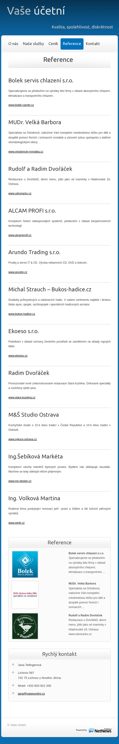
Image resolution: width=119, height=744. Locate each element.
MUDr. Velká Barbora (82, 583)
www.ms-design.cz (19, 481)
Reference (72, 43)
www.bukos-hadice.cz (21, 314)
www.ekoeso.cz (18, 355)
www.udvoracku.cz (19, 193)
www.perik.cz (16, 522)
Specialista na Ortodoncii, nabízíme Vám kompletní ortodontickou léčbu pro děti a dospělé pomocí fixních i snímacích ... (87, 598)
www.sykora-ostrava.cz (22, 439)
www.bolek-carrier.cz (21, 105)
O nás (13, 43)
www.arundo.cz (17, 272)
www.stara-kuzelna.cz (21, 397)
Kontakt (93, 43)
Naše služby (33, 43)
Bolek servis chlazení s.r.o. (86, 553)
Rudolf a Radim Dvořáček (85, 615)
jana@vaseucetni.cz (31, 693)
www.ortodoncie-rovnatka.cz (25, 151)
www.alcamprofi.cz (19, 235)
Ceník (53, 43)
